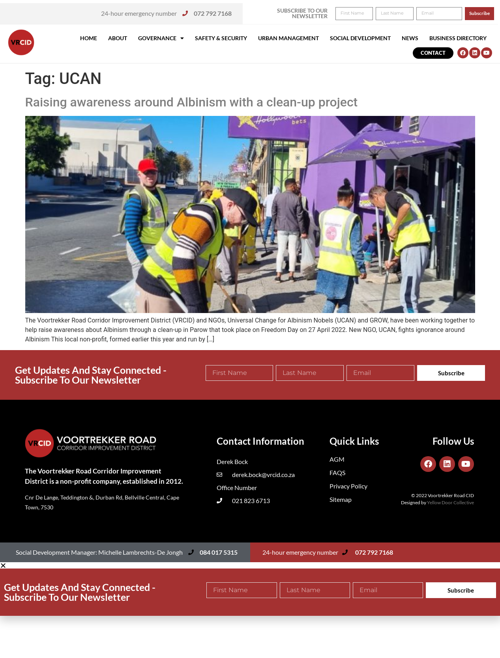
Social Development (360, 38)
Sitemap (341, 499)
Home (88, 38)
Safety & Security (221, 38)
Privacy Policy (348, 486)
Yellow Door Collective (450, 502)
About (117, 38)
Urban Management (288, 38)
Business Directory (458, 38)
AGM (337, 459)
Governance (161, 38)
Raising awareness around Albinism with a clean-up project (191, 102)
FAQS (337, 472)
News (410, 38)
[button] (483, 11)
